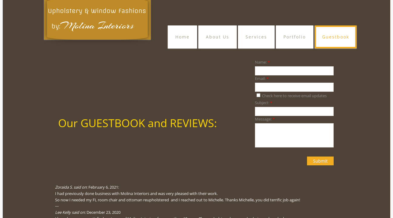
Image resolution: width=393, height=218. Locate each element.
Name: (262, 62)
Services (256, 37)
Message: (265, 119)
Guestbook (335, 37)
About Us (217, 37)
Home (182, 37)
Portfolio (294, 37)
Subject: (263, 102)
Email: (262, 78)
